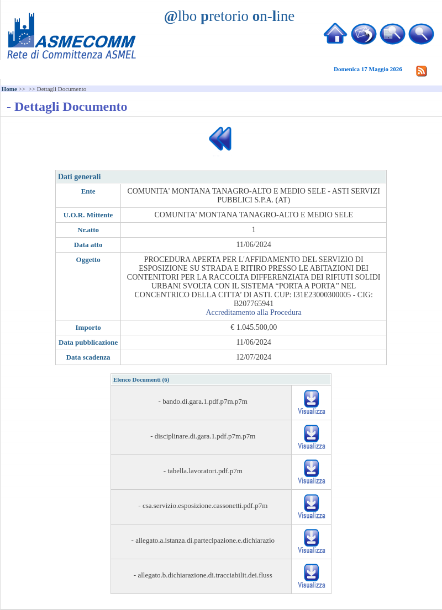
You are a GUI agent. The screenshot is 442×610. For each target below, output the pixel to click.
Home (9, 88)
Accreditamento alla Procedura (253, 312)
